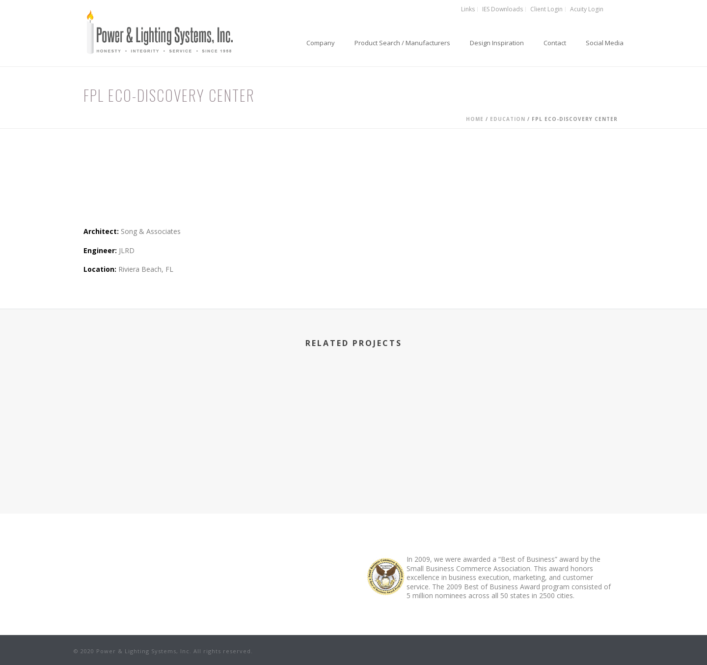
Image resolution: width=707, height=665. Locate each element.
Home (475, 119)
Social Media (605, 42)
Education (507, 119)
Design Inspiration (497, 42)
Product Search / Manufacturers (402, 42)
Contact (555, 42)
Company (320, 42)
